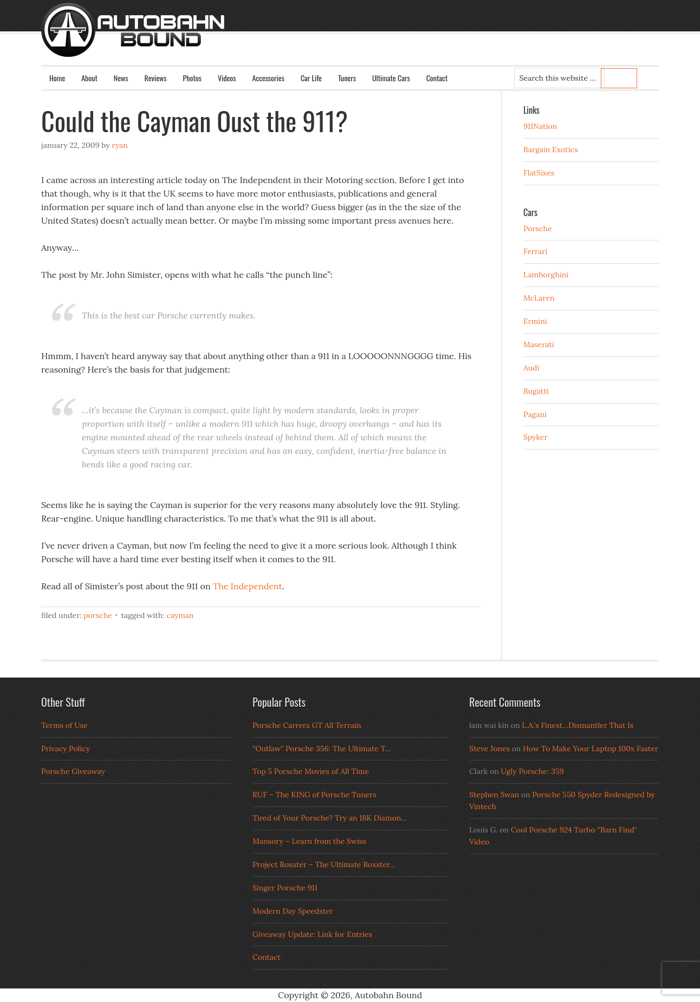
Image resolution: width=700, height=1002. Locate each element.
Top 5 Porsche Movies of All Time (310, 771)
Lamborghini (545, 274)
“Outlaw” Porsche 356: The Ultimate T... (321, 748)
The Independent (247, 586)
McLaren (539, 298)
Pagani (535, 414)
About (89, 77)
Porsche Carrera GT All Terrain (306, 725)
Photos (192, 77)
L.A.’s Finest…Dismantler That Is (577, 725)
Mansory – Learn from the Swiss (309, 841)
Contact (437, 77)
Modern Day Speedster (292, 911)
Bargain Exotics (550, 149)
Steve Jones (489, 748)
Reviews (156, 77)
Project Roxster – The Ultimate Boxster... (324, 864)
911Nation (540, 126)
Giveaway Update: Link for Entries (312, 934)
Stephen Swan (494, 794)
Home (57, 77)
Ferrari (535, 251)
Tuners (347, 77)
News (121, 77)
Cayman (179, 615)
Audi (531, 368)
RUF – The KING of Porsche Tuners (314, 794)
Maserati (538, 344)
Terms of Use (64, 725)
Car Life (311, 77)
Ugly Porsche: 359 (532, 771)
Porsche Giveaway (73, 771)
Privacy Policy (65, 748)
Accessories (268, 77)
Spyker (535, 437)
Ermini (535, 321)
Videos (227, 77)
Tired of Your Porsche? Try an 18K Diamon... (329, 818)
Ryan (119, 145)
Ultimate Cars (391, 77)
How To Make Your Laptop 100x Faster (590, 748)
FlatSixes (538, 173)
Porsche (97, 615)
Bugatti (536, 391)
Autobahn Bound (367, 38)
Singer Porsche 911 (284, 888)
